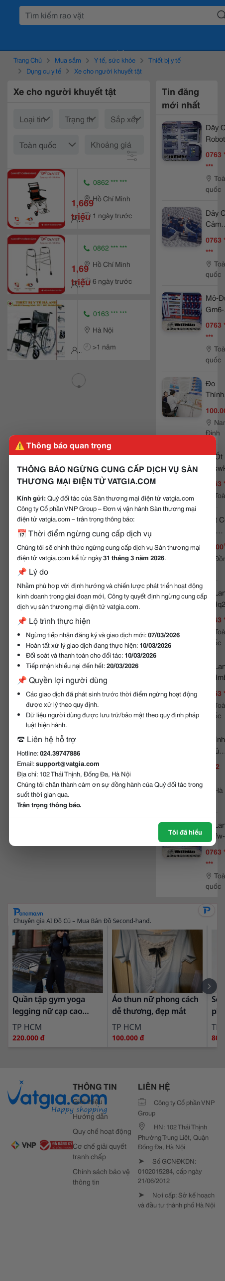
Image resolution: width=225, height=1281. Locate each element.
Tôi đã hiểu (185, 831)
